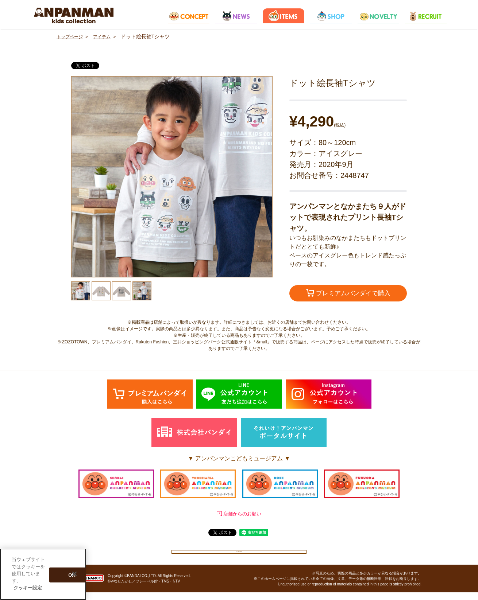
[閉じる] (74, 574)
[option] (172, 177)
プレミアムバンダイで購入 (348, 293)
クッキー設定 (239, 554)
